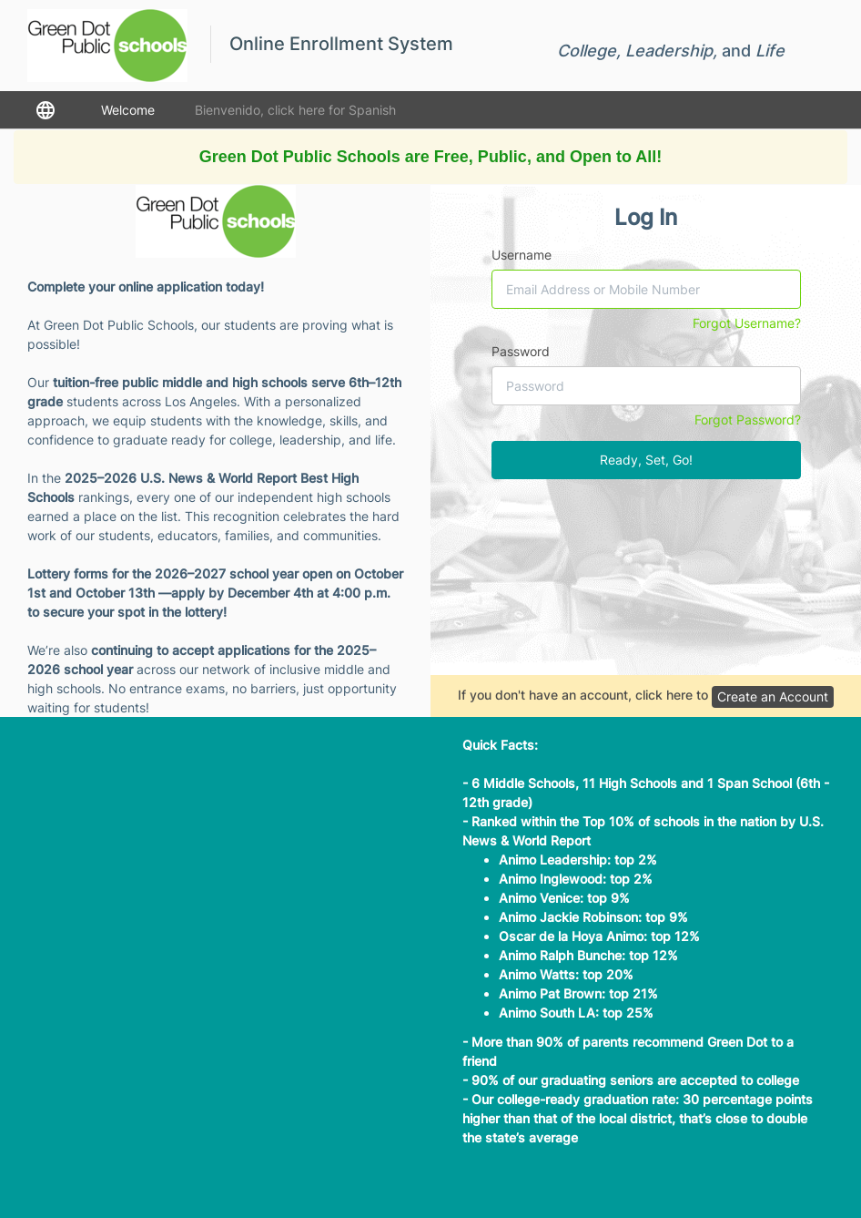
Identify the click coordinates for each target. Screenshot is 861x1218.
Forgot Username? (747, 323)
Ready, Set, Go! (646, 459)
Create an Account (772, 696)
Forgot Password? (747, 419)
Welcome (128, 110)
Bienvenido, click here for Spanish (295, 110)
